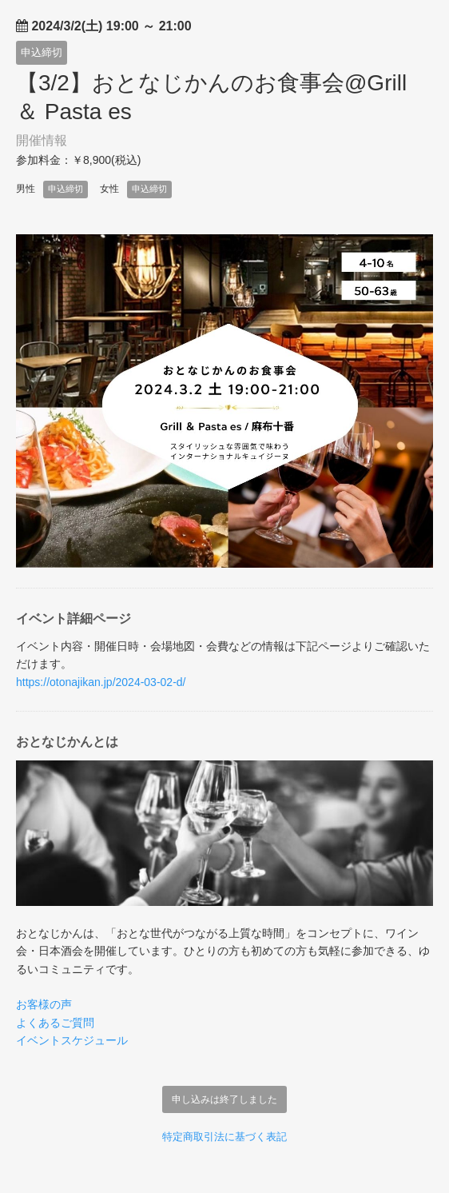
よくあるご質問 (55, 1022)
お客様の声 (44, 1004)
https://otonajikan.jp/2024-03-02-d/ (100, 682)
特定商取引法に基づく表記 (224, 1137)
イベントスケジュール (72, 1040)
